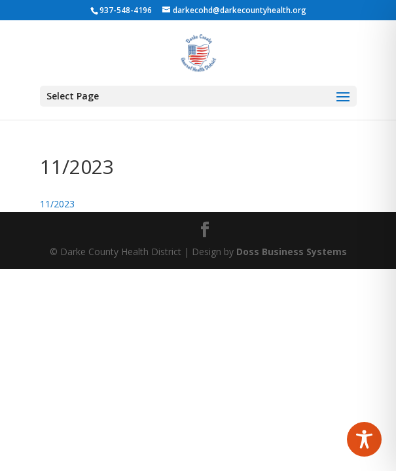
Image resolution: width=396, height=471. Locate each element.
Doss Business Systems (291, 251)
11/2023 (57, 204)
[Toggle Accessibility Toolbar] (364, 439)
